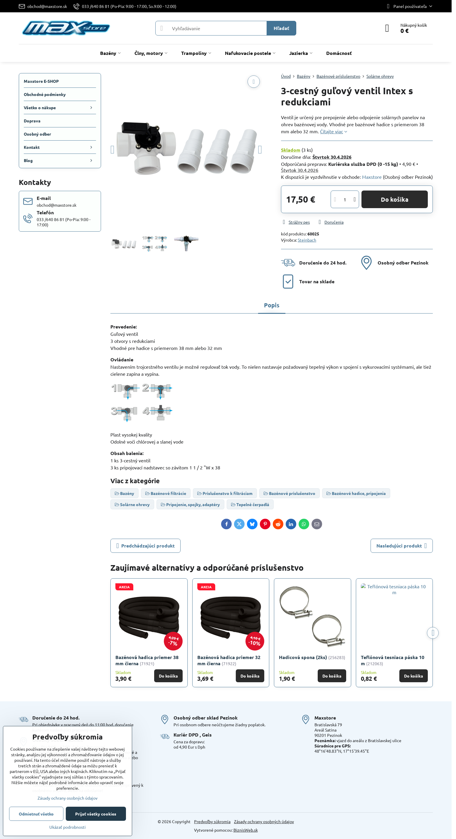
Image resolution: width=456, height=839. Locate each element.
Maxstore (372, 177)
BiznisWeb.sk (245, 830)
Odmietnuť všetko (36, 813)
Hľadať (281, 28)
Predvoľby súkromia (212, 821)
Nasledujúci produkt (401, 545)
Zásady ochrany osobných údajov (264, 821)
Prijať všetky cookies (95, 813)
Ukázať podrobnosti (67, 827)
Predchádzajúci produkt (145, 545)
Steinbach (307, 239)
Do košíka (394, 199)
